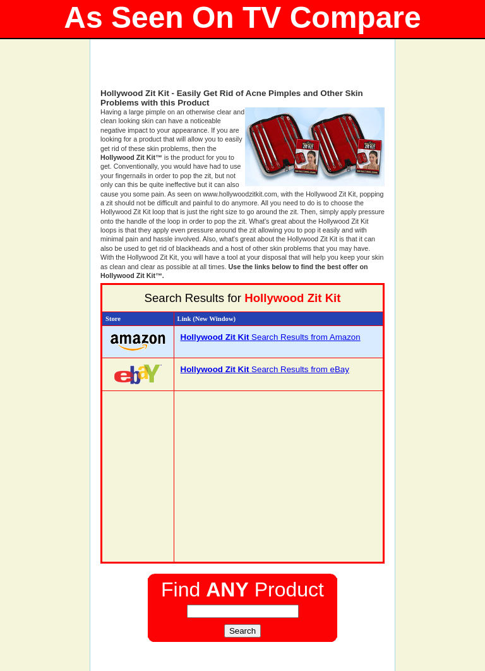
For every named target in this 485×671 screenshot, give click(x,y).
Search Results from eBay (265, 369)
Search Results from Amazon (271, 337)
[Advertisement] (242, 69)
